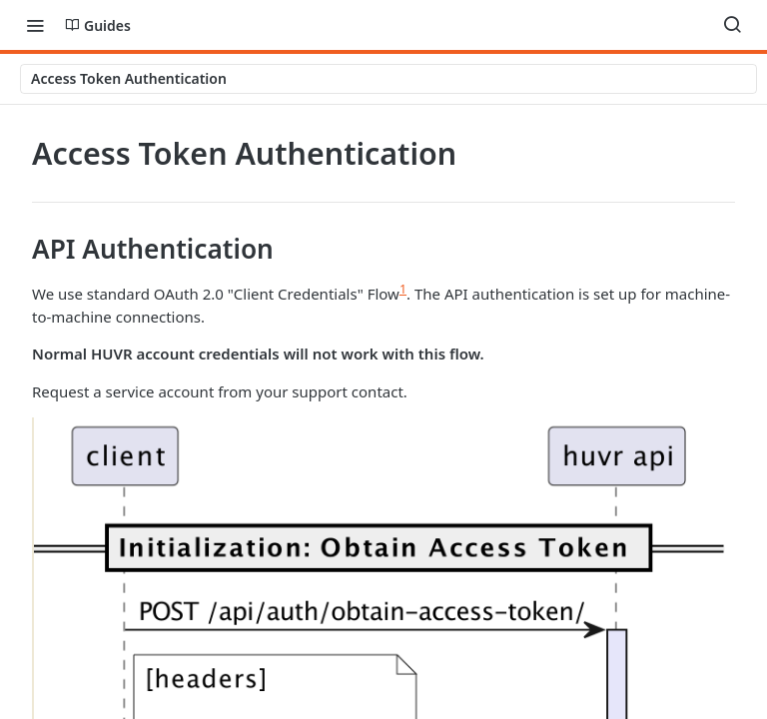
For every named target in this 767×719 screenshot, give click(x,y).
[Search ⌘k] (732, 25)
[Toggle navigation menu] (35, 25)
